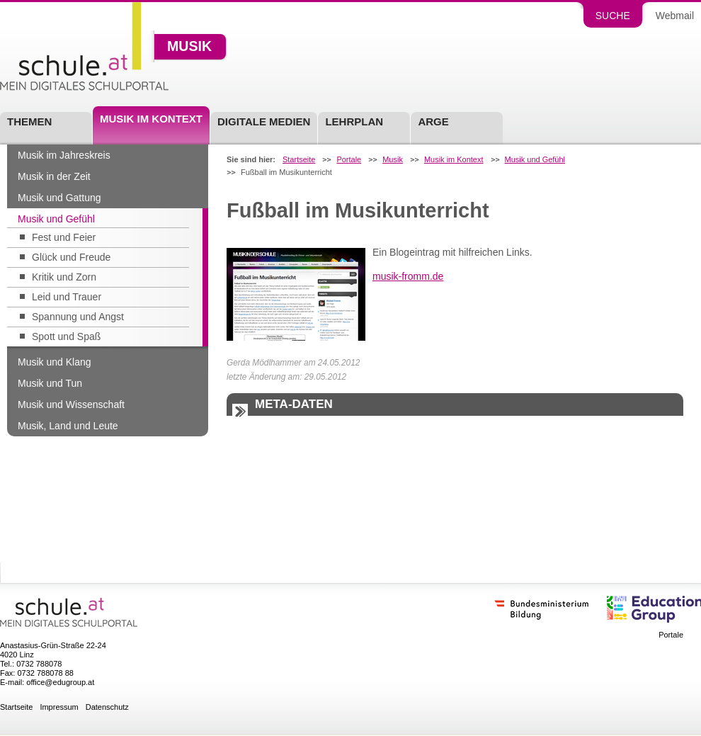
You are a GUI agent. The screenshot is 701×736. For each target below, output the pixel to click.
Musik (189, 47)
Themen (29, 121)
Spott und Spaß (66, 336)
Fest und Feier (64, 237)
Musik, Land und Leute (68, 426)
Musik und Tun (50, 383)
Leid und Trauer (66, 297)
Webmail (675, 16)
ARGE (433, 121)
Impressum (59, 707)
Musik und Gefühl (56, 219)
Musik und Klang (54, 362)
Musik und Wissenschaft (71, 404)
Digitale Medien (263, 121)
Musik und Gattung (59, 198)
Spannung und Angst (78, 317)
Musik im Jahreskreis (64, 155)
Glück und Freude (71, 257)
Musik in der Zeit (54, 176)
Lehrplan (354, 121)
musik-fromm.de (407, 276)
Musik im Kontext (151, 118)
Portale (348, 160)
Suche (612, 15)
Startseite (299, 160)
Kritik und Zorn (64, 277)
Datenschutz (107, 707)
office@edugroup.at (60, 682)
